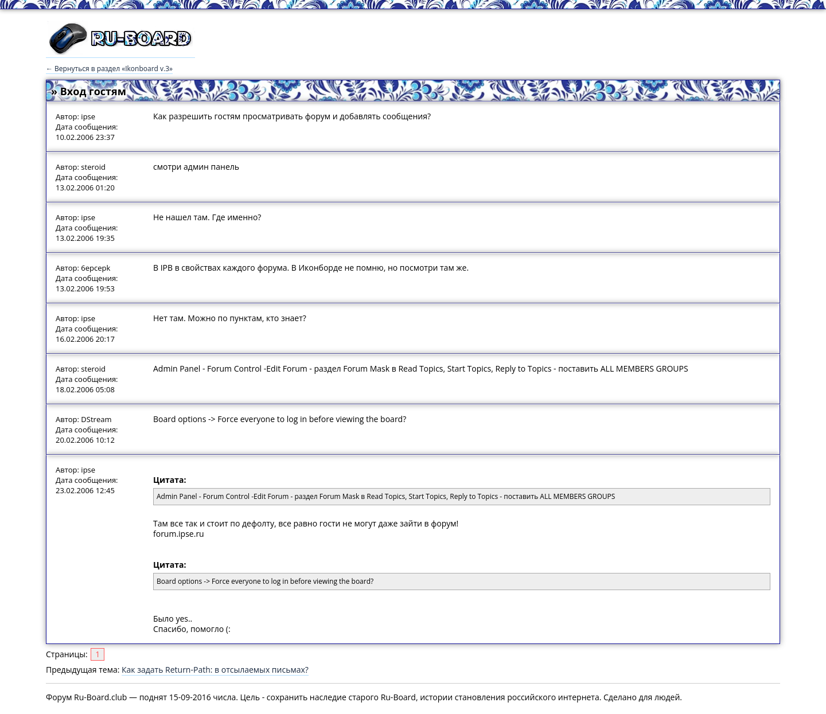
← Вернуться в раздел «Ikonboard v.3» (109, 68)
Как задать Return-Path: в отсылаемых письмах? (215, 669)
